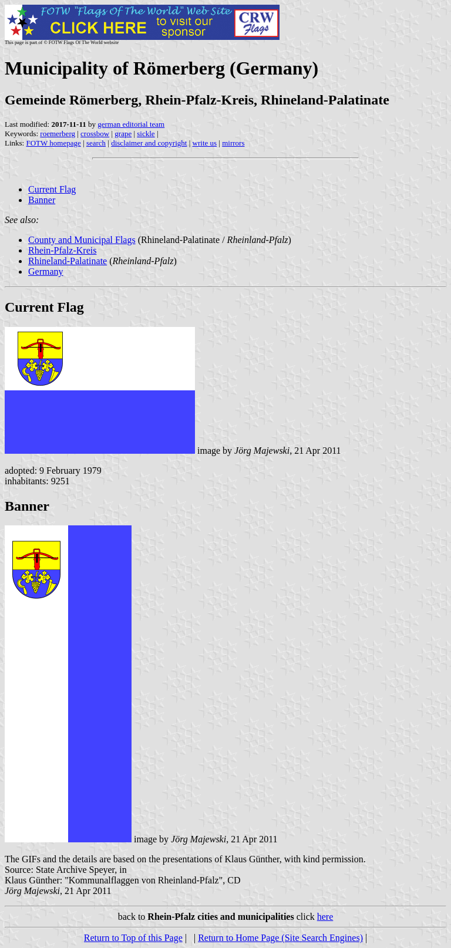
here (325, 917)
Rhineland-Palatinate (67, 261)
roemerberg (57, 133)
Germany (45, 271)
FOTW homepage (53, 143)
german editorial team (130, 124)
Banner (41, 200)
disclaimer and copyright (149, 143)
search (96, 143)
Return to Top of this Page (133, 938)
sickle (145, 133)
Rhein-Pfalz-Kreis (62, 250)
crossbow (94, 133)
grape (123, 133)
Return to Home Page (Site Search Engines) (280, 938)
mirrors (233, 143)
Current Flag (52, 189)
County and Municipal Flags (82, 240)
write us (205, 143)
